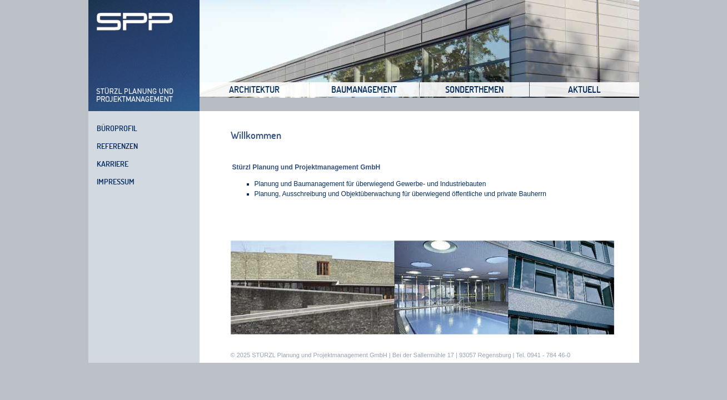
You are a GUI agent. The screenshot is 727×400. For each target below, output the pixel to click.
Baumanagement (364, 89)
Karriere (112, 164)
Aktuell (584, 89)
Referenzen (117, 146)
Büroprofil (117, 128)
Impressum (116, 182)
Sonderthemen (474, 89)
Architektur (254, 89)
